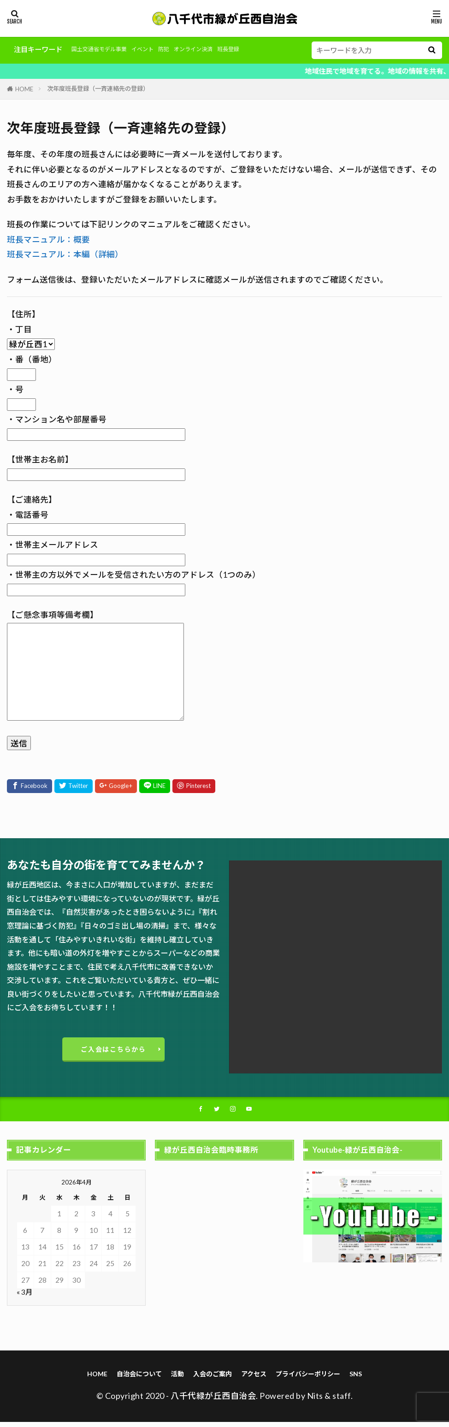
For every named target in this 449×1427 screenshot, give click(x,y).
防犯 (184, 49)
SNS (363, 1378)
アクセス (255, 1378)
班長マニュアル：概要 (48, 239)
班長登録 (263, 49)
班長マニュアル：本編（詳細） (65, 254)
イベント (159, 49)
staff (341, 1401)
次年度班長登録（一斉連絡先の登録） (98, 88)
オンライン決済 (220, 49)
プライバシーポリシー (312, 1378)
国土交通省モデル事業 (106, 49)
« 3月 (24, 1296)
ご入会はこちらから (113, 1050)
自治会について (134, 1378)
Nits (315, 1401)
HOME (24, 89)
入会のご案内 (211, 1378)
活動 (175, 1378)
